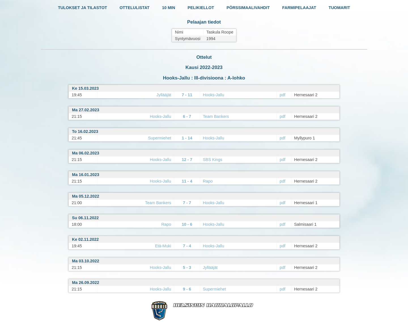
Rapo (207, 181)
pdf (282, 95)
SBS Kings (212, 159)
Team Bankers (216, 116)
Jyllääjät (163, 95)
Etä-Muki (163, 246)
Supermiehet (159, 138)
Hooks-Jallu (213, 95)
